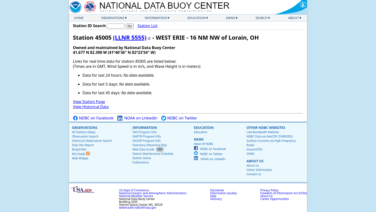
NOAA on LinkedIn (137, 118)
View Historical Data (91, 106)
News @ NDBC (203, 144)
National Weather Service (136, 196)
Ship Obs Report (83, 145)
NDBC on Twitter (179, 118)
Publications (140, 162)
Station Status (141, 158)
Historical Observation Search (92, 141)
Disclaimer (217, 190)
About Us (255, 161)
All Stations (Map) (83, 132)
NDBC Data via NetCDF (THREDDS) (270, 136)
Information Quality (223, 193)
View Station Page (89, 101)
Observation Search (85, 136)
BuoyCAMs (79, 149)
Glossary (216, 199)
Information (156, 18)
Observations (112, 18)
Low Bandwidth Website (263, 132)
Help (213, 196)
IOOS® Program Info (146, 141)
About (293, 18)
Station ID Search (89, 25)
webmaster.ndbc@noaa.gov (137, 208)
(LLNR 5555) (130, 37)
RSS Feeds (81, 154)
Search (262, 18)
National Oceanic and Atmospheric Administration (153, 193)
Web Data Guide (143, 149)
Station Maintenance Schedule (152, 154)
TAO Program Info (144, 132)
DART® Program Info (146, 136)
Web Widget (80, 158)
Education (197, 18)
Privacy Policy (269, 190)
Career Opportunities (274, 199)
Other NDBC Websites (266, 127)
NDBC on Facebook (93, 118)
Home (79, 18)
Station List (147, 25)
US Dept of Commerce (134, 190)
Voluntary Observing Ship (149, 145)
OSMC (251, 154)
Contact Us (254, 174)
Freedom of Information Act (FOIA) (283, 193)
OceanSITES (255, 149)
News (230, 18)
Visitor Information (259, 170)
